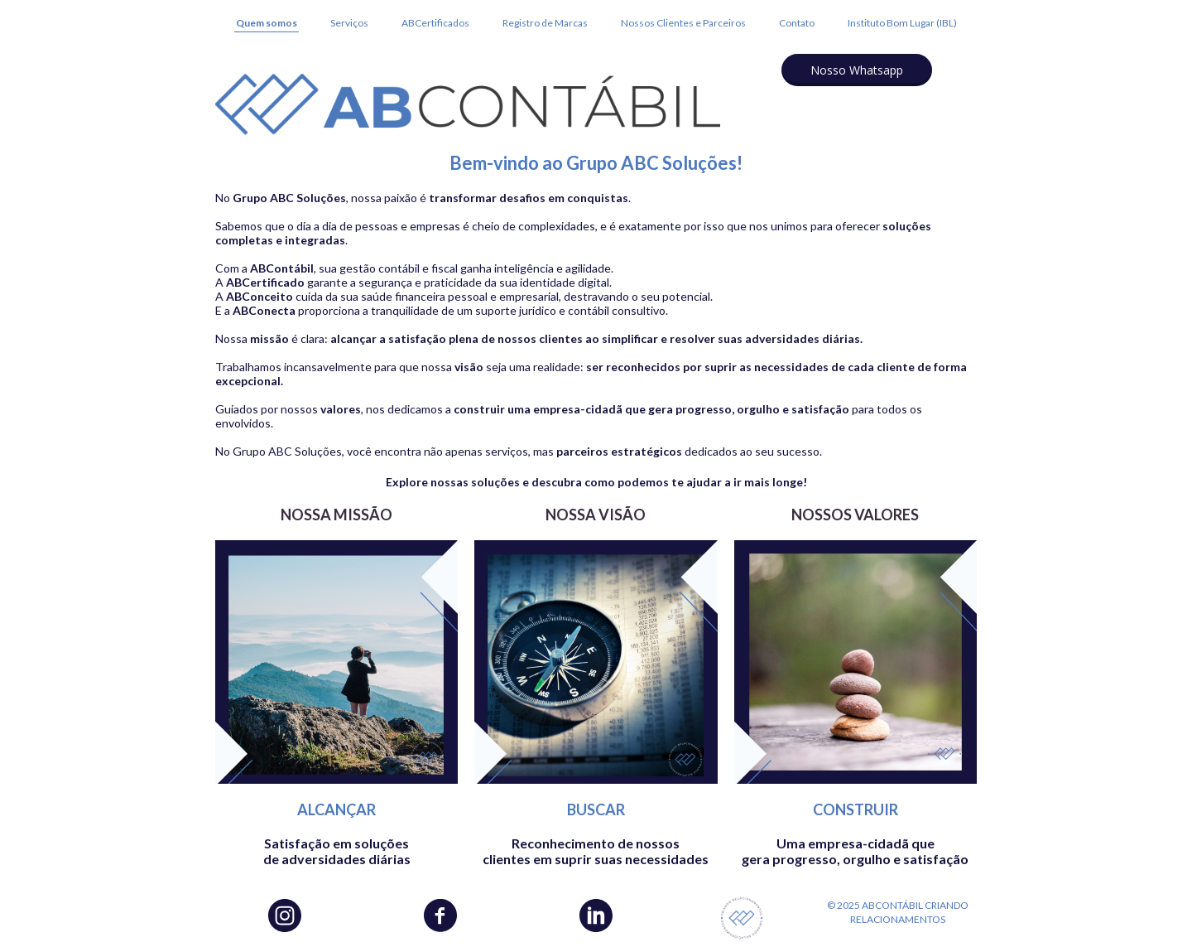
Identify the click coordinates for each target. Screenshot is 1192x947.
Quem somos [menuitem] (266, 23)
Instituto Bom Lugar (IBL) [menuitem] (902, 23)
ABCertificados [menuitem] (435, 23)
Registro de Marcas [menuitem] (545, 23)
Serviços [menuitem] (349, 23)
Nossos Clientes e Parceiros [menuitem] (683, 23)
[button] (856, 70)
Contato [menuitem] (797, 23)
